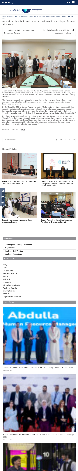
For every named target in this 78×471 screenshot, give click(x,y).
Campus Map (8, 270)
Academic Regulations (13, 254)
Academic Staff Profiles (14, 251)
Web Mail (6, 279)
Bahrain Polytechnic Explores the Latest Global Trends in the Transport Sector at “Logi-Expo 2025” (38, 436)
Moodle (5, 276)
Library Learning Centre (11, 285)
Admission (7, 294)
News (23, 129)
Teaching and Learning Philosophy (18, 245)
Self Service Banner (10, 273)
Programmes (10, 248)
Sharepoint (7, 282)
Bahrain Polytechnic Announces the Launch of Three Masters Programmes (19, 182)
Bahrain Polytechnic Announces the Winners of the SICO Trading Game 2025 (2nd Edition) (38, 368)
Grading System (9, 291)
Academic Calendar (10, 288)
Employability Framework (12, 297)
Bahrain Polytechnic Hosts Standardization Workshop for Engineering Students (56, 221)
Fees (5, 268)
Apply (5, 265)
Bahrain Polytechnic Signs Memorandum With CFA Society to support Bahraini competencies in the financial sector (57, 183)
